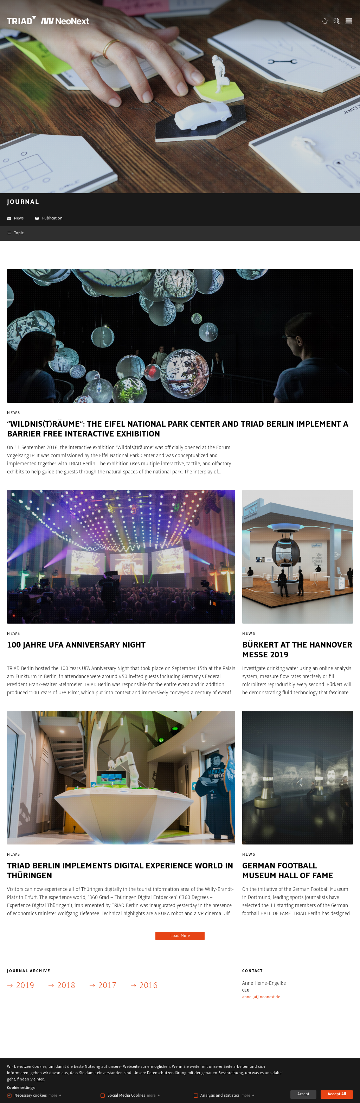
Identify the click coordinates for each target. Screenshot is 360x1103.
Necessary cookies (30, 1096)
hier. (40, 1079)
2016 (148, 985)
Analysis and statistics (219, 1096)
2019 (25, 985)
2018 (66, 985)
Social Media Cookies (126, 1096)
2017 (107, 985)
